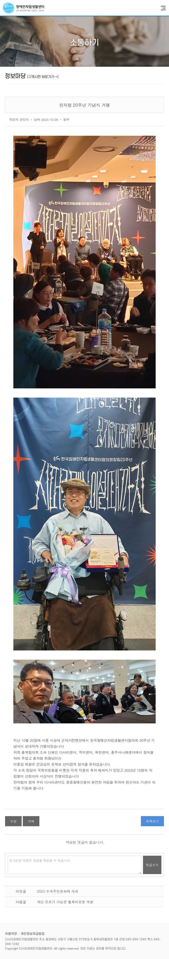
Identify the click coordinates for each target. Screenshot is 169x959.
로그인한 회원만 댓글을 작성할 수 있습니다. (74, 865)
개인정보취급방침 (33, 934)
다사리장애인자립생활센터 (23, 8)
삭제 (31, 821)
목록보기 (152, 821)
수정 (13, 821)
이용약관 (11, 934)
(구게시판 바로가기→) (42, 77)
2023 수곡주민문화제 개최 (57, 891)
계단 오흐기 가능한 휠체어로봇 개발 (65, 901)
